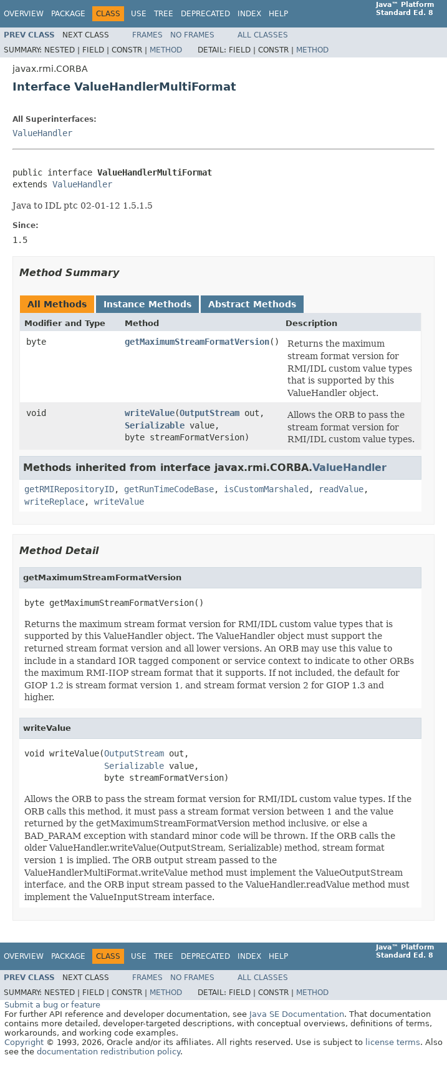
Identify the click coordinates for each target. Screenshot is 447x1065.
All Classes (263, 35)
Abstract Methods (252, 304)
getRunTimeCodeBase (169, 489)
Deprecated (205, 13)
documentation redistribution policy (108, 1051)
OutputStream (209, 413)
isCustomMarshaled (266, 489)
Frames (147, 35)
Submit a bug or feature (52, 1004)
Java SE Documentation (296, 1014)
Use (139, 13)
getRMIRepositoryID (69, 489)
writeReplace (54, 502)
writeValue (150, 413)
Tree (163, 13)
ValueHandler (42, 133)
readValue (341, 489)
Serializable (155, 425)
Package (68, 13)
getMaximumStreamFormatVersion (197, 342)
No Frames (192, 35)
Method (166, 50)
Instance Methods (147, 304)
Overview (24, 13)
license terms (392, 1042)
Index (249, 13)
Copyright (24, 1042)
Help (278, 13)
